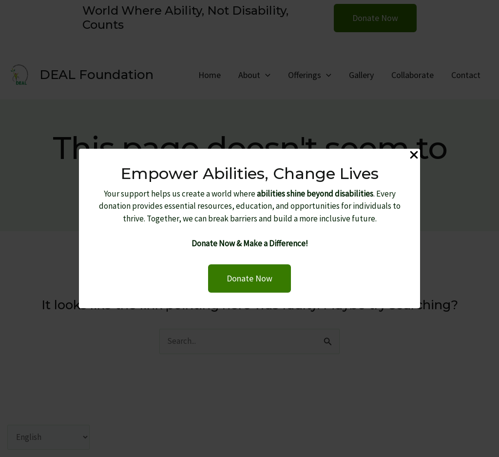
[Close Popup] (414, 155)
